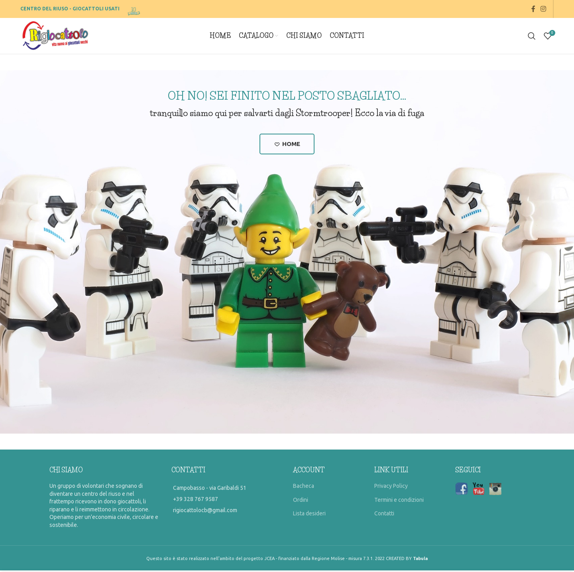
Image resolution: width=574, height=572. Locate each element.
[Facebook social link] (533, 9)
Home (287, 144)
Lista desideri (309, 515)
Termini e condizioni (399, 501)
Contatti (384, 515)
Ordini (300, 501)
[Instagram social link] (543, 9)
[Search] (532, 36)
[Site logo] (135, 8)
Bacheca (303, 487)
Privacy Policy (391, 487)
